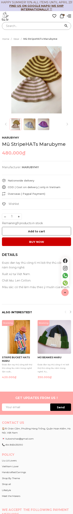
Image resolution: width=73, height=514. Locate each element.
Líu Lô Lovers (9, 460)
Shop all (6, 484)
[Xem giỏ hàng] (61, 16)
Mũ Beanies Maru (50, 357)
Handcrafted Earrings (14, 472)
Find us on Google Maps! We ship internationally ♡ (36, 7)
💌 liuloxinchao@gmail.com (18, 438)
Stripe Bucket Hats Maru (16, 359)
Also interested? (17, 312)
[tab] (10, 255)
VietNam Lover (10, 466)
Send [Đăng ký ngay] (61, 407)
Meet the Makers (11, 496)
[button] (70, 312)
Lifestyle (6, 490)
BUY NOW (36, 242)
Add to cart (36, 231)
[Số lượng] (12, 216)
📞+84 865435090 (12, 444)
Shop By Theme (11, 478)
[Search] (66, 26)
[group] (36, 79)
